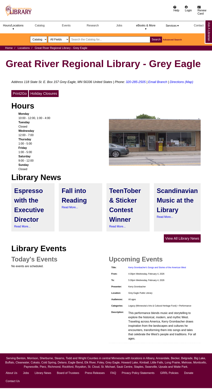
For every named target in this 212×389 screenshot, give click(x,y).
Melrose (187, 362)
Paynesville (31, 366)
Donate (188, 372)
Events (66, 25)
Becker (175, 358)
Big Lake (199, 358)
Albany (150, 358)
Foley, (101, 362)
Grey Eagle (113, 362)
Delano (62, 362)
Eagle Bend (75, 362)
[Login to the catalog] (188, 9)
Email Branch (157, 82)
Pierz (43, 366)
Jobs (119, 25)
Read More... (22, 226)
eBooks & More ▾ (145, 27)
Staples (138, 366)
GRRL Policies (169, 372)
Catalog (40, 25)
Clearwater (22, 362)
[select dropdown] (38, 39)
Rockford (68, 366)
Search (156, 39)
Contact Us (13, 381)
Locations (24, 47)
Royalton (80, 366)
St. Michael (108, 366)
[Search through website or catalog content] (110, 39)
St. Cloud (94, 366)
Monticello (199, 362)
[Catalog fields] (58, 39)
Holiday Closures (43, 93)
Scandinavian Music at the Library (177, 200)
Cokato (35, 362)
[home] (20, 10)
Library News (43, 372)
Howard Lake (129, 362)
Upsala (163, 366)
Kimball (144, 362)
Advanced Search (172, 39)
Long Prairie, (173, 362)
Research (93, 25)
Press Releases (95, 372)
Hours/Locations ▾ (13, 27)
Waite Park (180, 366)
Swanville (151, 366)
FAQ (113, 372)
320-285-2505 (136, 82)
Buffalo (9, 362)
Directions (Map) (181, 82)
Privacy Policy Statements (138, 372)
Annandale (162, 358)
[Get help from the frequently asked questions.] (176, 9)
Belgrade (187, 358)
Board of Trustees (68, 372)
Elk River (90, 362)
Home (9, 47)
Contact (199, 25)
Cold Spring (48, 362)
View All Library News (182, 238)
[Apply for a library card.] (202, 10)
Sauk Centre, (125, 366)
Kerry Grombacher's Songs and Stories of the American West (157, 267)
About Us (11, 372)
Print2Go (20, 93)
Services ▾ (172, 25)
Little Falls (156, 362)
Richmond (54, 366)
